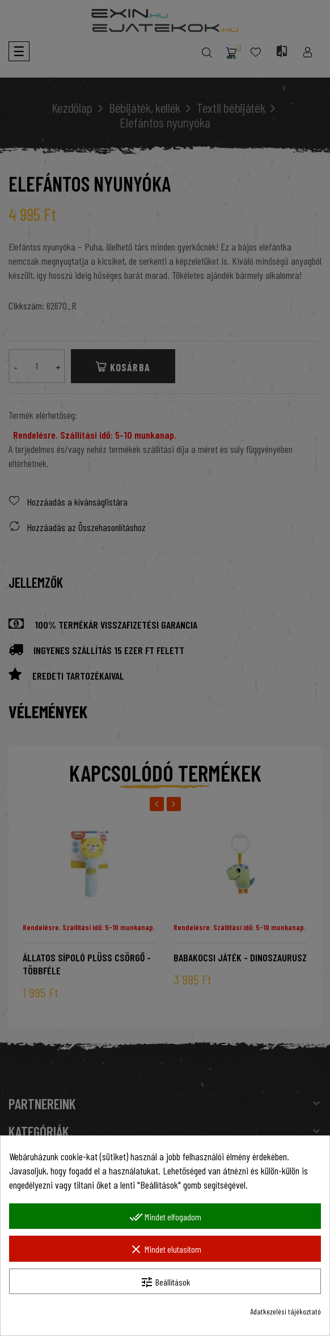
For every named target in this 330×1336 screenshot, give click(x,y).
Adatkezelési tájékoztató (285, 1311)
